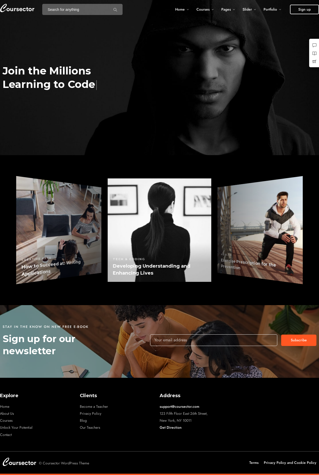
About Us (7, 413)
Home (180, 9)
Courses (203, 9)
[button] (304, 9)
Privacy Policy (90, 413)
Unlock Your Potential (16, 427)
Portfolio (270, 9)
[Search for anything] (115, 9)
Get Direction (171, 427)
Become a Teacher (94, 406)
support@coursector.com (179, 406)
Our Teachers (90, 427)
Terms (254, 462)
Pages (226, 9)
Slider (247, 9)
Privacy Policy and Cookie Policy (290, 462)
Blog (83, 420)
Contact (6, 434)
